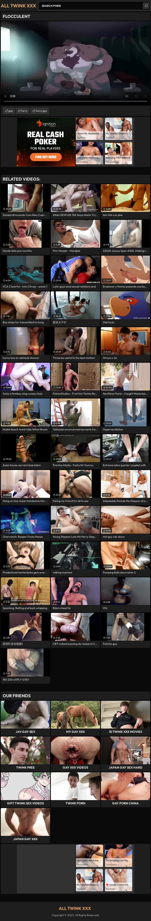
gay (10, 111)
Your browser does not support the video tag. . (75, 63)
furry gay (41, 111)
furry (24, 111)
